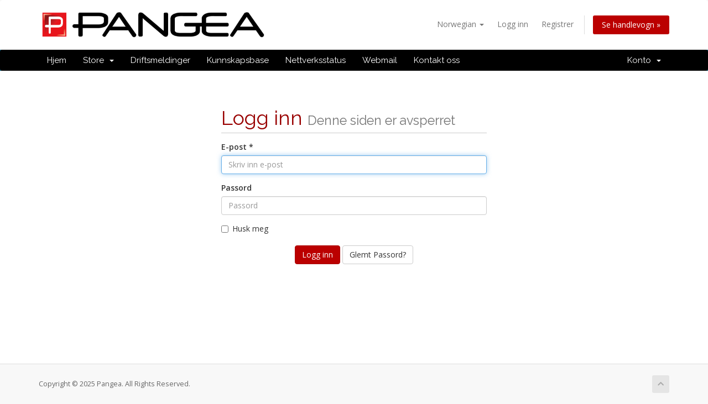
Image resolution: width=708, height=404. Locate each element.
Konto (644, 60)
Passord (236, 187)
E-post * (237, 146)
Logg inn (512, 24)
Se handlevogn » (631, 24)
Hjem (56, 60)
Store (98, 60)
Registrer (558, 24)
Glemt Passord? (378, 254)
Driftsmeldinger (160, 60)
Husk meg (244, 228)
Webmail (379, 60)
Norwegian (460, 24)
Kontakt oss (437, 60)
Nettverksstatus (315, 60)
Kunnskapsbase (238, 60)
